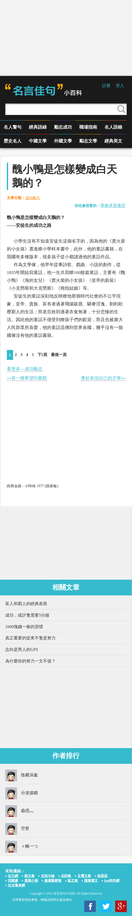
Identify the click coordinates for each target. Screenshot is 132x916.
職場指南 (88, 127)
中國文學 (38, 141)
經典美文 (113, 141)
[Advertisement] (66, 38)
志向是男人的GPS (21, 649)
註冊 (106, 85)
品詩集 (66, 876)
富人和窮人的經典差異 (26, 603)
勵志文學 (88, 141)
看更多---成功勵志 (25, 368)
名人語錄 (113, 127)
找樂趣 (13, 880)
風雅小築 (31, 880)
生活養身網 (16, 885)
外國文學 (63, 141)
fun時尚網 (111, 880)
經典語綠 (38, 127)
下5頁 (42, 355)
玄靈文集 (84, 876)
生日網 (13, 876)
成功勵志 (32, 198)
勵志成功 (63, 127)
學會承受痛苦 (112, 205)
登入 (120, 85)
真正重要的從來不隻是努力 (30, 638)
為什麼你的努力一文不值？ (30, 661)
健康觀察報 (52, 880)
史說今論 (48, 876)
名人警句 (13, 127)
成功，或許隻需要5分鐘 (27, 615)
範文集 (29, 876)
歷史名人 (13, 141)
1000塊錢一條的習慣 (24, 626)
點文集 (73, 880)
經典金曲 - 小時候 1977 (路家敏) (32, 486)
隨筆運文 (91, 880)
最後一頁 (59, 355)
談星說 (102, 876)
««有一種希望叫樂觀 (27, 378)
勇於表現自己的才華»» (103, 378)
